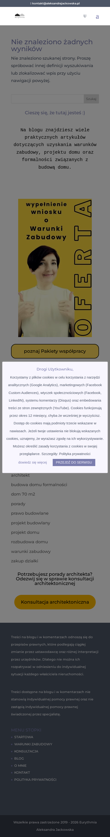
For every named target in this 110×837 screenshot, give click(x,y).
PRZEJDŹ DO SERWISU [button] (74, 462)
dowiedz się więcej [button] (32, 462)
